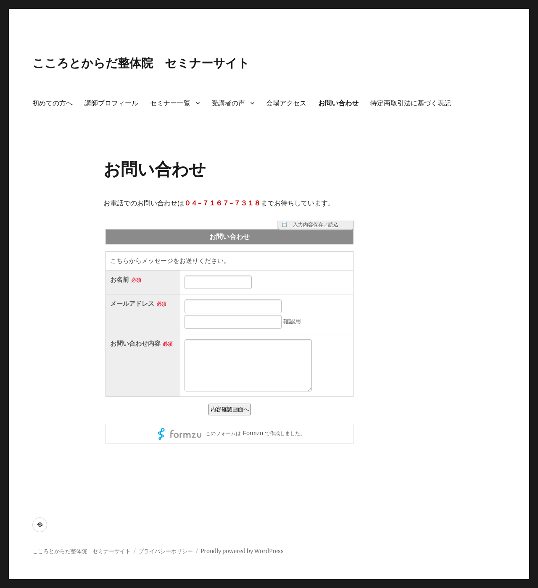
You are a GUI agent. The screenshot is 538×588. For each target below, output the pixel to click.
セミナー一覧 (170, 103)
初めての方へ (52, 103)
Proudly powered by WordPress (242, 551)
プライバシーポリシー (165, 551)
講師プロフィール (111, 103)
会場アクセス (286, 103)
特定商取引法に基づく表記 (410, 103)
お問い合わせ (338, 103)
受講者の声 (228, 103)
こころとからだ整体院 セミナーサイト (141, 63)
